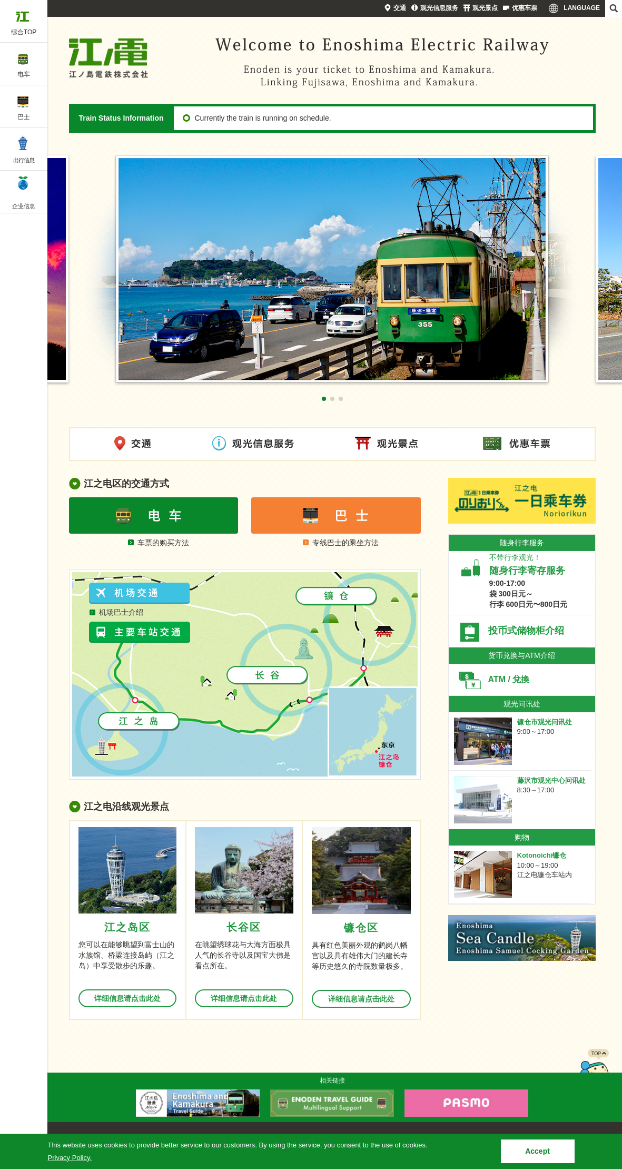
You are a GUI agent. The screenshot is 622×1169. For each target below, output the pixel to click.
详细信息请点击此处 (127, 998)
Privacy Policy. (70, 1158)
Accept (537, 1151)
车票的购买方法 (163, 542)
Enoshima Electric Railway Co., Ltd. (108, 58)
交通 (399, 8)
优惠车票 (524, 8)
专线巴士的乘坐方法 (345, 542)
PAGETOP (594, 1070)
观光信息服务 (439, 8)
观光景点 (485, 8)
